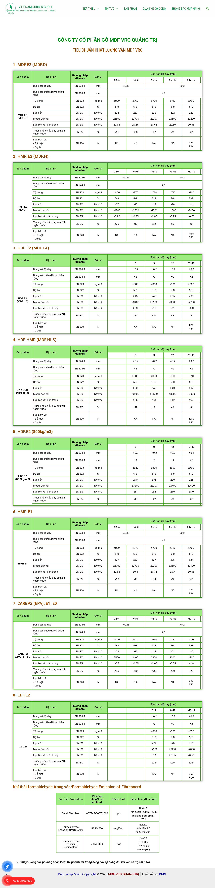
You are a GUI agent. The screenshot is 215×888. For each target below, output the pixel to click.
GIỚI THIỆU (91, 8)
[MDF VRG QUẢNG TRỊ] (31, 8)
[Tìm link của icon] (207, 9)
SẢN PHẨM (130, 8)
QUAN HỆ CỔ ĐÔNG (154, 8)
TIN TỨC (111, 8)
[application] (97, 8)
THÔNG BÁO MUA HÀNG (186, 8)
